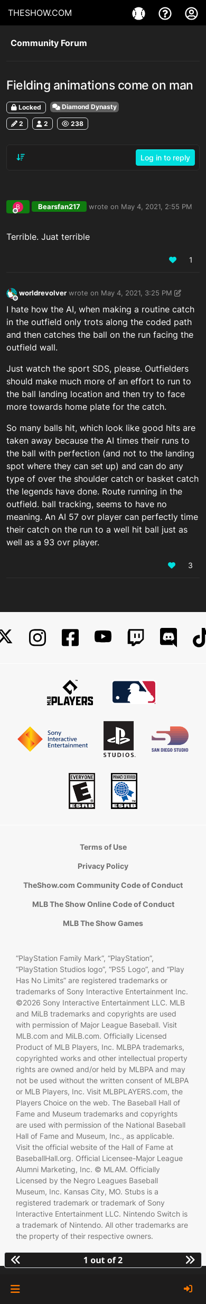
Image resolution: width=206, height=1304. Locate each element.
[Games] (140, 12)
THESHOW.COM (40, 12)
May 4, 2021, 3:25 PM (136, 293)
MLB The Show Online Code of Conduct (103, 904)
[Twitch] (135, 637)
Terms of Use (103, 846)
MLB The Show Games (103, 923)
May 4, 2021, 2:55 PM (156, 206)
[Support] (166, 12)
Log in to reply (165, 157)
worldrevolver (43, 293)
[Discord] (168, 637)
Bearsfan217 (59, 206)
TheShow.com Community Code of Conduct (103, 884)
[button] (15, 1289)
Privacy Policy (103, 865)
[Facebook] (70, 637)
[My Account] (191, 12)
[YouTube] (103, 637)
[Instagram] (37, 637)
